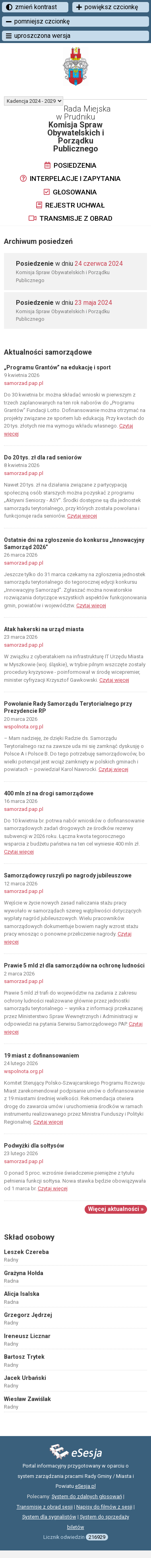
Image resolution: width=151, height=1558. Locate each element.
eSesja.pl (85, 1486)
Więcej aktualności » (115, 1209)
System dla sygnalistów (49, 1517)
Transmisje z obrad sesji (45, 1507)
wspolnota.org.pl (23, 727)
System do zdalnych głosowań (87, 1496)
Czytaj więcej (82, 516)
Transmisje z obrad (70, 218)
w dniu (69, 263)
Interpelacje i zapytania (70, 178)
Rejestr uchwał (70, 205)
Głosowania (70, 192)
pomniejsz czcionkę (38, 21)
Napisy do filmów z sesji (104, 1507)
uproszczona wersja (38, 35)
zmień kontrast (31, 7)
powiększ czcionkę (107, 7)
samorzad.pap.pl (23, 383)
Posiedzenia (71, 165)
